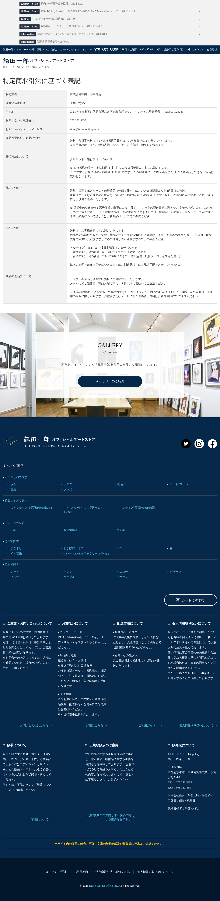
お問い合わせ (174, 62)
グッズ (68, 489)
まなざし (16, 548)
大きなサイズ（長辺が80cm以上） (32, 507)
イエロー (122, 571)
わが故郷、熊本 (73, 548)
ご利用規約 (81, 871)
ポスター (69, 484)
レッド (14, 571)
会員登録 (212, 49)
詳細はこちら (94, 725)
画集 (13, 489)
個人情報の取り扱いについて (155, 871)
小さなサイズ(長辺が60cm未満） (137, 507)
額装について (39, 819)
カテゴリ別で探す (16, 477)
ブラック (122, 576)
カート (206, 62)
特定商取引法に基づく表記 (113, 871)
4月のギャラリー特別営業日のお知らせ (53, 18)
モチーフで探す (14, 523)
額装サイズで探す (16, 500)
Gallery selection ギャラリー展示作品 (86, 553)
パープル (69, 576)
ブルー (14, 576)
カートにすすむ (193, 600)
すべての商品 (111, 62)
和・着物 (16, 553)
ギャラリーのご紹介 (110, 381)
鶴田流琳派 (71, 530)
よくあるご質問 (56, 871)
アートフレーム (180, 484)
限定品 (121, 484)
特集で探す (12, 541)
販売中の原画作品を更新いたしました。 (63, 3)
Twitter (186, 443)
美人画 (121, 530)
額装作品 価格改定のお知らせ (53, 41)
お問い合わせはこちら (34, 725)
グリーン (175, 571)
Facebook (212, 443)
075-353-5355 (106, 49)
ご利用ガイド (143, 62)
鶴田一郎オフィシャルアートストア (38, 62)
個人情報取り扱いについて (196, 725)
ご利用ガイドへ (148, 725)
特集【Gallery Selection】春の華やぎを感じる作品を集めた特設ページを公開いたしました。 (91, 11)
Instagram (199, 443)
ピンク (68, 571)
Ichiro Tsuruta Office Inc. (103, 885)
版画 (13, 484)
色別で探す (12, 564)
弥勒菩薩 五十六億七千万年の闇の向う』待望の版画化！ (72, 26)
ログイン (197, 49)
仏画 (13, 530)
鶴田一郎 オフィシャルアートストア (49, 441)
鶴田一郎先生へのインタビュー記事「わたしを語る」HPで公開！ (73, 34)
